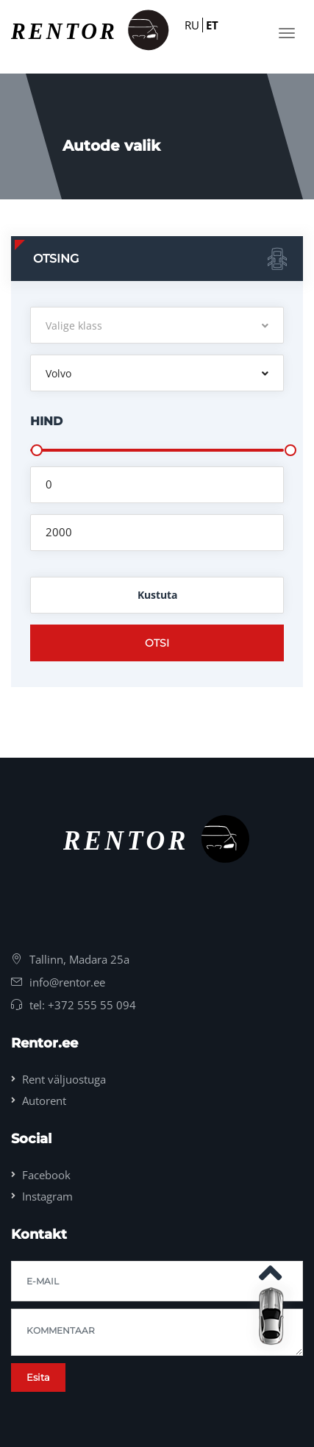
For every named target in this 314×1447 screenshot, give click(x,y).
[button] (157, 325)
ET (212, 25)
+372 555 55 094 (92, 1005)
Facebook (46, 1174)
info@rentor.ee (67, 982)
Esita (38, 1377)
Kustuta (157, 595)
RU (192, 25)
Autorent (44, 1100)
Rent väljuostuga (64, 1079)
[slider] (37, 450)
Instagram (47, 1196)
